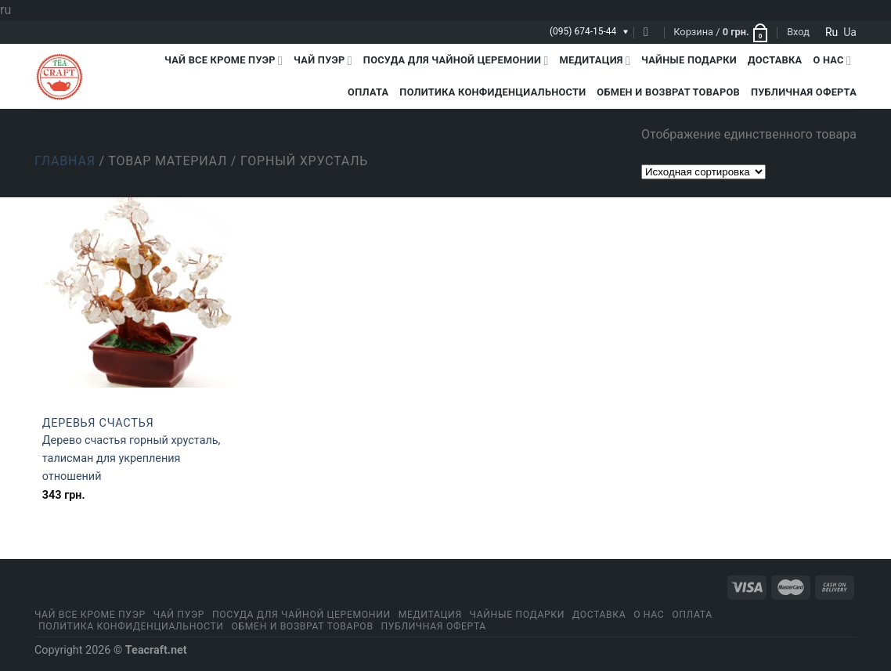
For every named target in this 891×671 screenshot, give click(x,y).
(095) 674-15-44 (583, 31)
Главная (65, 160)
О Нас (832, 60)
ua (850, 32)
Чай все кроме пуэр (223, 60)
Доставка (775, 60)
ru (831, 32)
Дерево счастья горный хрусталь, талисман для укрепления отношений (131, 458)
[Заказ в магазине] (703, 171)
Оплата (368, 92)
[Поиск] (650, 31)
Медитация (595, 60)
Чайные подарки (689, 60)
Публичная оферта (804, 92)
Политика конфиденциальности (492, 92)
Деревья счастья (98, 423)
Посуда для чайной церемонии (456, 60)
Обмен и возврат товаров (668, 92)
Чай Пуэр (323, 60)
